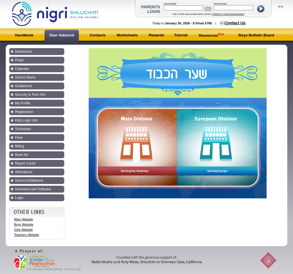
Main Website (23, 219)
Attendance (23, 172)
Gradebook (23, 86)
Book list (21, 155)
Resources (211, 35)
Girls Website (23, 229)
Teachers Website (26, 234)
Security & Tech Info (30, 95)
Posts (19, 60)
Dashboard (23, 52)
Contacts (98, 35)
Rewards (156, 35)
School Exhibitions (29, 181)
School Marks (25, 77)
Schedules (23, 129)
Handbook (24, 35)
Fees (19, 138)
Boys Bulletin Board (256, 35)
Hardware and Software (33, 189)
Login (19, 198)
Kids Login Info (26, 120)
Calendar (22, 69)
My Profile (22, 103)
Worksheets (127, 35)
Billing (19, 146)
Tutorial (181, 35)
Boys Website (23, 224)
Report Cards (25, 163)
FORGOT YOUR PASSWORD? (228, 14)
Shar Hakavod (61, 35)
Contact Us (235, 23)
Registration (24, 112)
